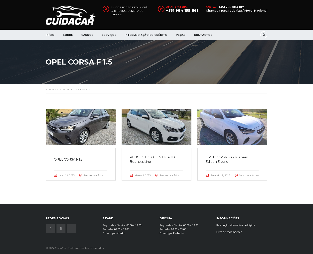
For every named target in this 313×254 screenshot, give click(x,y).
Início (50, 34)
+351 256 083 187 (231, 7)
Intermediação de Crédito (146, 34)
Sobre (68, 34)
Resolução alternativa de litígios (235, 225)
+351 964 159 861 (182, 10)
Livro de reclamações (229, 232)
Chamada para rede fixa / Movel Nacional (236, 10)
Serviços (109, 34)
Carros (87, 34)
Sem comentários (93, 175)
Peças (180, 34)
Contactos (203, 34)
